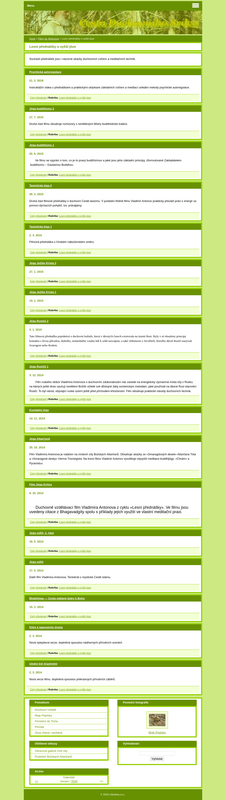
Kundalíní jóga (39, 410)
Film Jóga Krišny (40, 484)
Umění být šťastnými (43, 663)
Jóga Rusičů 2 (38, 321)
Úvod (32, 38)
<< (36, 781)
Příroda (39, 727)
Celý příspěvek (38, 97)
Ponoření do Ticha (46, 721)
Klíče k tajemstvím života (46, 627)
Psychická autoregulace (45, 72)
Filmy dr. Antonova (48, 38)
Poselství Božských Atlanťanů (53, 756)
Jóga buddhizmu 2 (41, 108)
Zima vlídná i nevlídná (48, 732)
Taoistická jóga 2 (40, 185)
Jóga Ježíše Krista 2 (42, 263)
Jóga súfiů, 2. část (41, 533)
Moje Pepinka (43, 715)
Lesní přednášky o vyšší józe (75, 97)
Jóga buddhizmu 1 (41, 145)
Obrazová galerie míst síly (51, 750)
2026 (74, 781)
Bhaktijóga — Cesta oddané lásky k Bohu (57, 598)
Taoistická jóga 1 (40, 226)
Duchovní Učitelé (45, 709)
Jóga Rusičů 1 (38, 366)
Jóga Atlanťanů (39, 438)
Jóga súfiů (36, 562)
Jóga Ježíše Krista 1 (42, 292)
